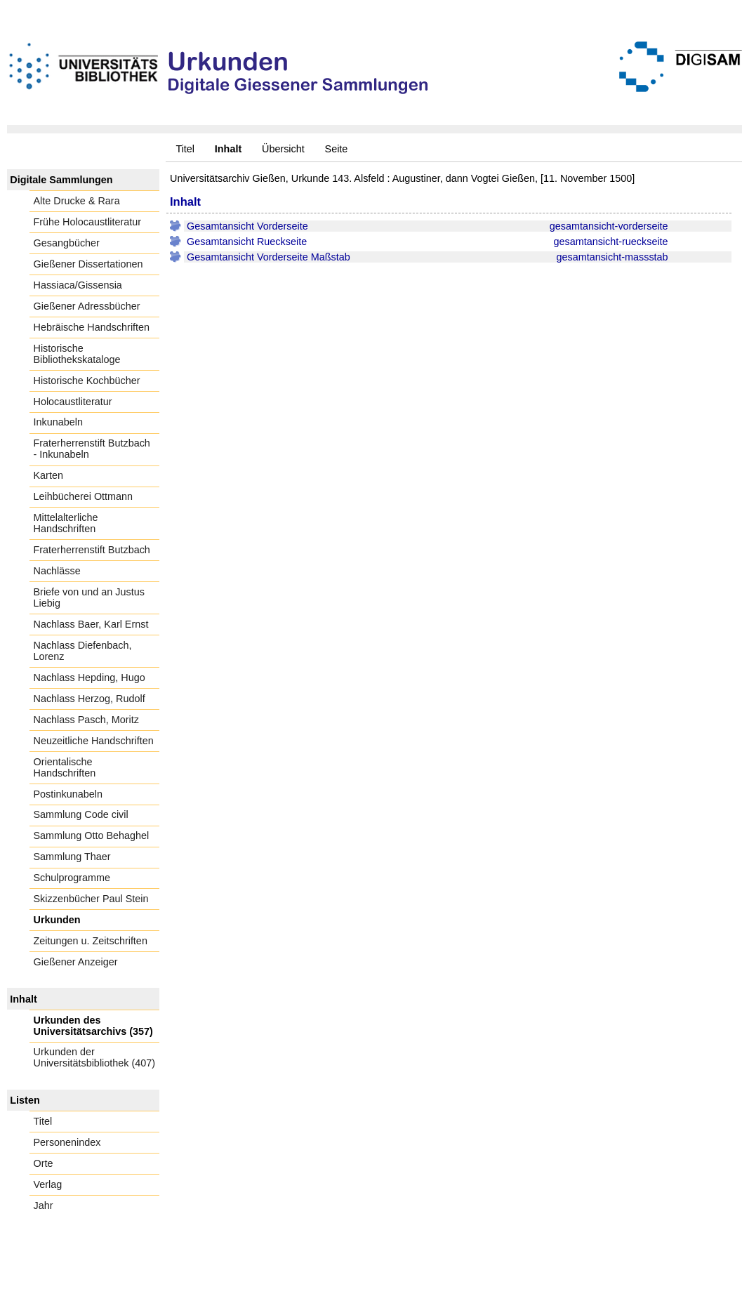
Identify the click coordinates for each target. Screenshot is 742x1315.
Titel (184, 148)
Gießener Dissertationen (88, 264)
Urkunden (57, 919)
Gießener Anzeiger (76, 961)
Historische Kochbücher (87, 380)
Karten (48, 475)
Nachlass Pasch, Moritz (86, 719)
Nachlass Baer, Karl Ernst (91, 624)
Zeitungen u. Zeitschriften (90, 940)
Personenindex (67, 1142)
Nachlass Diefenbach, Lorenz (83, 651)
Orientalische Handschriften (65, 767)
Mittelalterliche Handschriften (66, 523)
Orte (43, 1163)
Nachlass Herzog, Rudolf (89, 698)
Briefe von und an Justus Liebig (89, 597)
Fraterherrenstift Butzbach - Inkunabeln (92, 448)
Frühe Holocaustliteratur (88, 221)
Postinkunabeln (68, 794)
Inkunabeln (58, 422)
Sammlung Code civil (81, 814)
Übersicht (283, 148)
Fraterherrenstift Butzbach (92, 549)
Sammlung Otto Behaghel (92, 835)
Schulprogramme (72, 877)
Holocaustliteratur (73, 401)
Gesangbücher (67, 243)
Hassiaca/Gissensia (78, 285)
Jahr (43, 1205)
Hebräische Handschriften (92, 327)
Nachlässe (57, 570)
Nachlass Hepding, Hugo (89, 677)
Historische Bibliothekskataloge (77, 354)
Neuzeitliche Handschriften (94, 740)
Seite (336, 148)
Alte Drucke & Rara (77, 200)
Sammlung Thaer (72, 856)
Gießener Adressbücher (87, 306)
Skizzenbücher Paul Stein (91, 898)
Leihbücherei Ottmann (83, 496)
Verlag (48, 1184)
